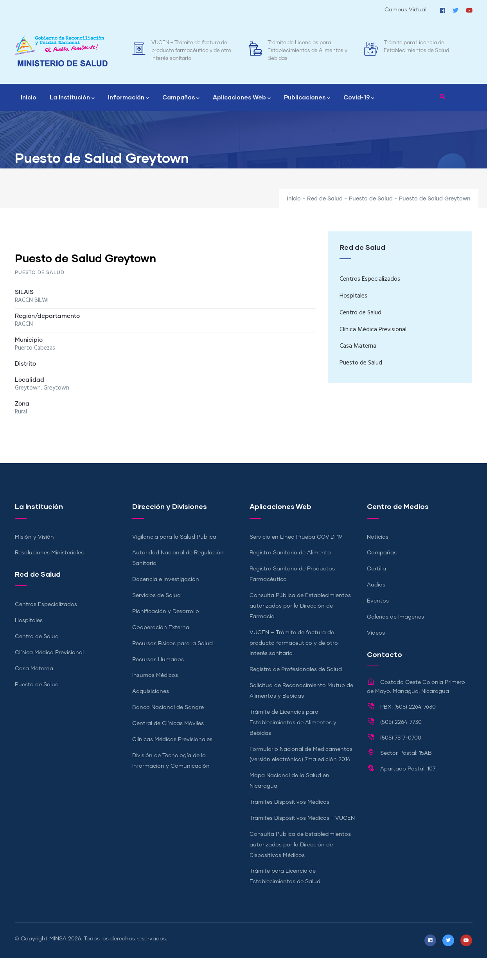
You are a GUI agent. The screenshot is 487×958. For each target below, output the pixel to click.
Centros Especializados (370, 279)
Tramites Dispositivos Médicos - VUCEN (302, 818)
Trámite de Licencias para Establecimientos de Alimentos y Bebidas (307, 50)
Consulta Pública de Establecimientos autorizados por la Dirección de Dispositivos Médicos (300, 845)
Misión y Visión (34, 537)
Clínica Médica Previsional (373, 330)
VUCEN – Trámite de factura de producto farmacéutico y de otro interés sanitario (191, 50)
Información (128, 98)
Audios (376, 585)
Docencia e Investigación (165, 579)
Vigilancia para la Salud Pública (174, 537)
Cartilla (376, 569)
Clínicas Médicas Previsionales (172, 739)
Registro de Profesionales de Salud (296, 669)
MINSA (57, 939)
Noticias (377, 537)
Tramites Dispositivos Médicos (289, 802)
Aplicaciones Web (242, 98)
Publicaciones (307, 98)
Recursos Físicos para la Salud (172, 643)
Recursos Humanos (158, 659)
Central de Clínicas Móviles (168, 723)
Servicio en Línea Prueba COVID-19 (296, 537)
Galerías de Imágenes (395, 617)
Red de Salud (325, 199)
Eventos (378, 601)
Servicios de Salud (156, 595)
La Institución (72, 98)
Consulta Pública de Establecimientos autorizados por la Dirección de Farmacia (300, 606)
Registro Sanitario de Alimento (290, 553)
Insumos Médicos (155, 675)
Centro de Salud (360, 313)
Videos (376, 633)
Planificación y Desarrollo (165, 611)
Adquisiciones (150, 691)
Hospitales (353, 296)
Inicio (28, 97)
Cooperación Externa (160, 627)
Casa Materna (358, 346)
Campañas (180, 98)
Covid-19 (358, 98)
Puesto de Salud (371, 199)
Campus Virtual (405, 10)
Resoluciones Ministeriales (49, 553)
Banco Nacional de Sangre (168, 707)
